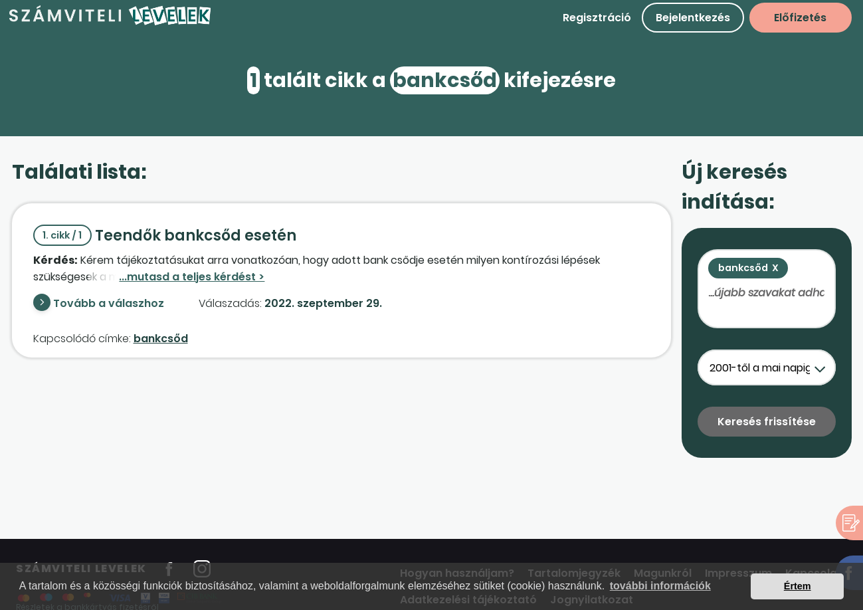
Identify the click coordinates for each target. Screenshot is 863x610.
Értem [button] (797, 586)
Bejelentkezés (693, 17)
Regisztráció (597, 17)
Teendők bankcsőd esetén (165, 235)
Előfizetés (800, 17)
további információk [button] (660, 585)
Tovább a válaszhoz (108, 303)
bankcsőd (161, 338)
